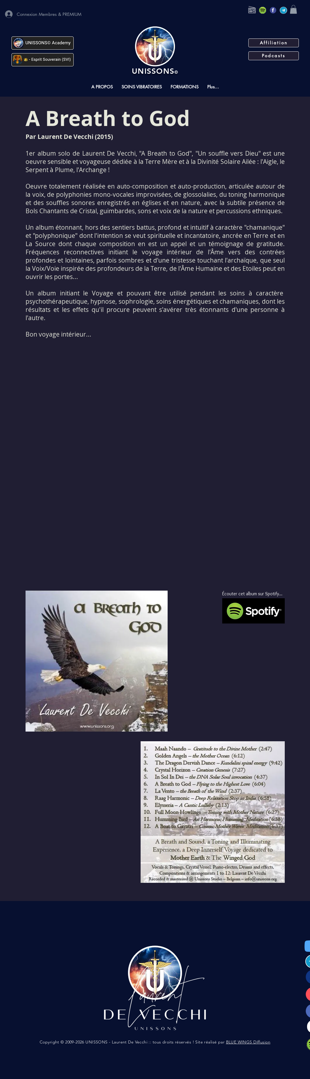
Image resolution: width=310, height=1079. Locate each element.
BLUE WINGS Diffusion (248, 1042)
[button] (293, 9)
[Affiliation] (273, 42)
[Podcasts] (273, 55)
